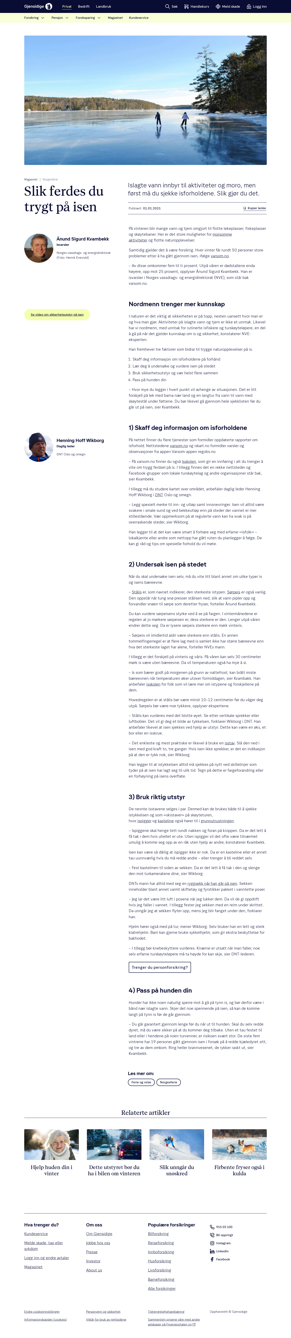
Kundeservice (36, 1233)
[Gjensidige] (38, 6)
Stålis (137, 592)
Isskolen (189, 461)
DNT (159, 495)
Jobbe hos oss (98, 1243)
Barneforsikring (161, 1279)
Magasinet (31, 179)
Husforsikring (159, 1261)
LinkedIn (219, 1252)
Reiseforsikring (161, 1243)
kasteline (166, 821)
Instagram (220, 1244)
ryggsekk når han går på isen (212, 883)
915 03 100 (221, 1227)
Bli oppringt (221, 1236)
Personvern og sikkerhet (103, 1312)
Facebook (220, 1260)
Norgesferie (50, 179)
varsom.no (220, 256)
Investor (93, 1261)
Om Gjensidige (99, 1233)
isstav (230, 743)
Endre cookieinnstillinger (42, 1312)
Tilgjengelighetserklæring (166, 1312)
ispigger (144, 821)
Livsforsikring (159, 1270)
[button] (171, 6)
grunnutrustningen (217, 821)
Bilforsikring (158, 1233)
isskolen (153, 684)
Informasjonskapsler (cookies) (45, 1319)
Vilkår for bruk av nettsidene (106, 1319)
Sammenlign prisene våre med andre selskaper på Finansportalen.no (174, 1322)
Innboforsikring (161, 1252)
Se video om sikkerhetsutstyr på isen (57, 315)
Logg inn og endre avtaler (46, 1258)
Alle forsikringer (162, 1288)
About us (94, 1270)
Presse (92, 1252)
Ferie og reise (141, 1082)
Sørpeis (233, 592)
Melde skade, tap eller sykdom (43, 1246)
